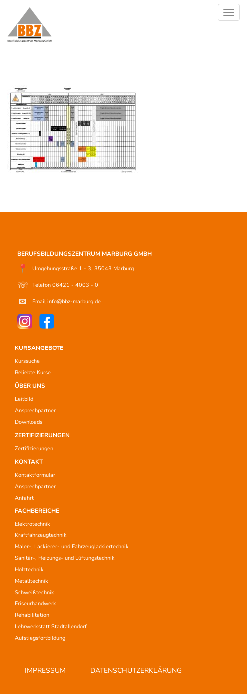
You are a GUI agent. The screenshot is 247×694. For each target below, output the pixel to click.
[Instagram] (24, 321)
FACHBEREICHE (37, 511)
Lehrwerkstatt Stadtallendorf (51, 626)
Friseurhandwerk (35, 603)
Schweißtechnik (34, 592)
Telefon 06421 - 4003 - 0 (57, 285)
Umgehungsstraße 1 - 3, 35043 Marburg (75, 268)
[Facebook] (46, 321)
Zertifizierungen (34, 448)
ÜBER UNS (30, 386)
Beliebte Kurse (33, 372)
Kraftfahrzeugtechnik (41, 535)
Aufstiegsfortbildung (40, 638)
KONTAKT (29, 462)
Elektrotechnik (32, 524)
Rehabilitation (32, 615)
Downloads (28, 422)
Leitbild (24, 399)
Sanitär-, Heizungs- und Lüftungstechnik (65, 558)
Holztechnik (29, 569)
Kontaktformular (35, 475)
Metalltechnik (31, 581)
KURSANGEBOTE (39, 348)
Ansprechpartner (35, 410)
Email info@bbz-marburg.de (59, 301)
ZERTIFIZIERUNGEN (42, 435)
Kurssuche (27, 361)
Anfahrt (24, 498)
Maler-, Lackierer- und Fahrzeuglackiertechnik (72, 546)
